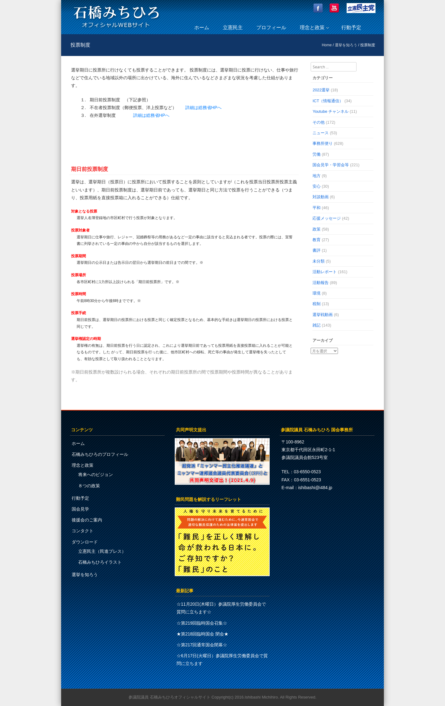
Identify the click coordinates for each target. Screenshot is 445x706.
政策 (316, 229)
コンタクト (82, 530)
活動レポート (324, 271)
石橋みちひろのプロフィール (100, 454)
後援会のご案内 (87, 519)
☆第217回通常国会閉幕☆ (202, 644)
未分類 (318, 261)
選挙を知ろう (346, 45)
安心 (316, 186)
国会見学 (80, 509)
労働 (316, 154)
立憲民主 (233, 27)
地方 (316, 175)
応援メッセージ (326, 218)
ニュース (320, 133)
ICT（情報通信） (327, 101)
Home (327, 45)
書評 (316, 250)
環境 (316, 293)
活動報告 (320, 282)
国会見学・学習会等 (330, 165)
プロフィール (271, 27)
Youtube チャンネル (330, 111)
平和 (316, 207)
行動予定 (351, 27)
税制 (316, 303)
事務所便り (322, 143)
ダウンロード (85, 541)
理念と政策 (312, 27)
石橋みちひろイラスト (100, 562)
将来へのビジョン (95, 474)
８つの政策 (89, 485)
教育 (316, 239)
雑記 (316, 325)
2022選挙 (321, 90)
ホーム (201, 27)
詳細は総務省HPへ (203, 107)
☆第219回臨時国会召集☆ (202, 623)
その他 (318, 122)
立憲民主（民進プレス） (102, 551)
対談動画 (320, 197)
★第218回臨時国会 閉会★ (202, 633)
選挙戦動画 (322, 314)
